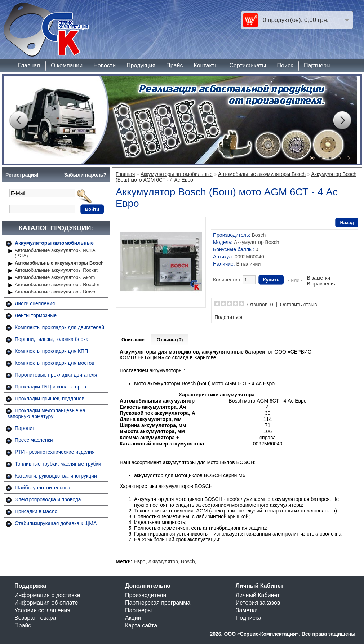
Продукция (140, 65)
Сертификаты (247, 65)
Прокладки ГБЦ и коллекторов (50, 387)
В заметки (318, 278)
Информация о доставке (47, 595)
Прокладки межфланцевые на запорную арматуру (46, 413)
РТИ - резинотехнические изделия (54, 452)
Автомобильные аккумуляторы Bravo (55, 291)
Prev (18, 120)
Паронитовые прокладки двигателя (56, 375)
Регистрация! (22, 175)
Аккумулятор (163, 561)
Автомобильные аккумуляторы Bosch (59, 263)
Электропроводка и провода (48, 499)
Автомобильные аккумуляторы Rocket (56, 270)
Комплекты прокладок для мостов (54, 363)
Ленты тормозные (36, 315)
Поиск (285, 65)
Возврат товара (35, 618)
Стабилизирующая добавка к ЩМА (56, 523)
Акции (133, 618)
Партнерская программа (157, 603)
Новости (104, 65)
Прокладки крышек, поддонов (49, 398)
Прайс (174, 65)
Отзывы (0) (170, 339)
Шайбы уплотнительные (43, 487)
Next (342, 120)
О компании (67, 65)
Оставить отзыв (298, 304)
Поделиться (228, 317)
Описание (133, 339)
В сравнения (321, 284)
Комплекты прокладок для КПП (51, 351)
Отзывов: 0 (260, 304)
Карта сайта (141, 625)
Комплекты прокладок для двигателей (59, 327)
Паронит (25, 428)
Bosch (259, 235)
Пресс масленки (34, 440)
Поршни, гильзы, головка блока (52, 339)
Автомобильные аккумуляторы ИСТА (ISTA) (55, 253)
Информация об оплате (46, 603)
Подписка (248, 618)
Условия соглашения (42, 610)
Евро (139, 561)
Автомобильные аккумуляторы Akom (55, 277)
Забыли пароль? (85, 175)
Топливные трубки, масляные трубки (58, 464)
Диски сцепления (35, 303)
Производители (146, 595)
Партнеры (317, 65)
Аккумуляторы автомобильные (54, 243)
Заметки (247, 610)
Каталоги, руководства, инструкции (56, 476)
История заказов (258, 603)
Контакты (206, 65)
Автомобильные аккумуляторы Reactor (57, 284)
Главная (29, 65)
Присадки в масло (36, 511)
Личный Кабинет (258, 595)
